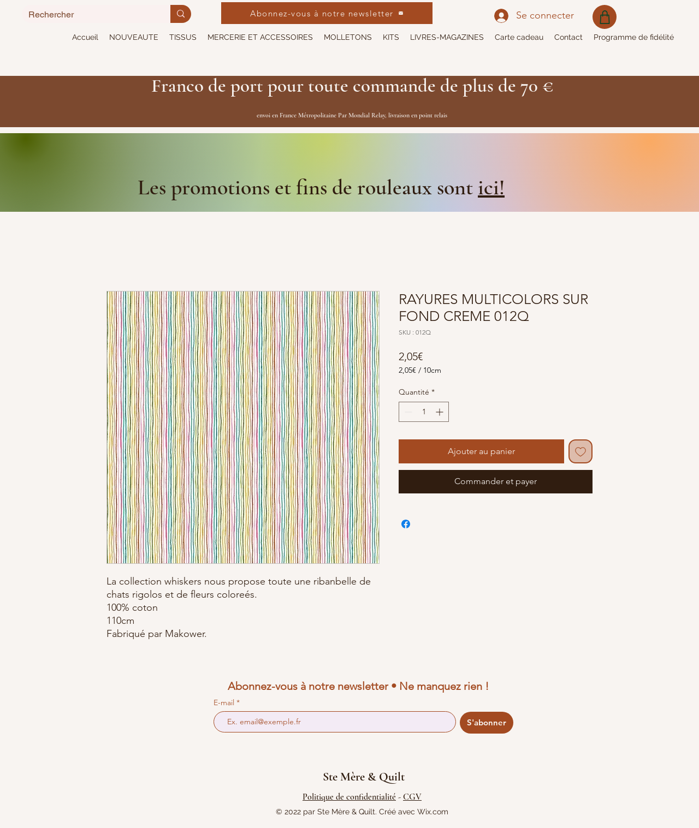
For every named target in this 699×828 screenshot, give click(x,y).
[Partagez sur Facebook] (405, 524)
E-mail (225, 702)
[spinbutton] (424, 411)
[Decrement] (407, 411)
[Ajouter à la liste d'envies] (580, 451)
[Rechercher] (87, 14)
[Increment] (440, 411)
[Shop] (605, 17)
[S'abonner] (486, 723)
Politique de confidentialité (349, 796)
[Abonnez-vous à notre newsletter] (327, 13)
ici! (491, 187)
